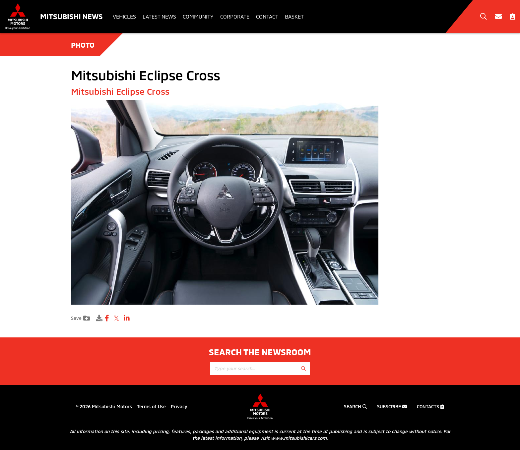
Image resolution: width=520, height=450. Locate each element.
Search (355, 406)
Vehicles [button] (124, 16)
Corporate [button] (234, 16)
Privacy (179, 406)
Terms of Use (151, 406)
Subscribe (392, 406)
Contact (267, 16)
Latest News (159, 16)
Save (80, 318)
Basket (294, 16)
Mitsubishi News (71, 16)
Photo (83, 44)
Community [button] (198, 16)
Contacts (430, 406)
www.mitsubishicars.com (299, 438)
